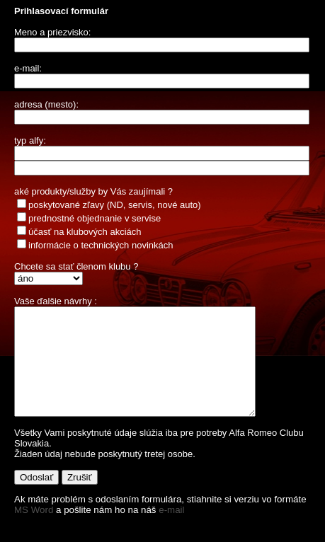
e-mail (171, 531)
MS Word (33, 531)
